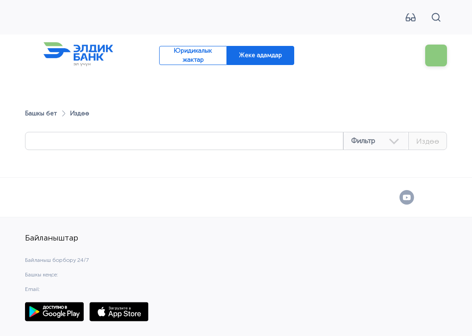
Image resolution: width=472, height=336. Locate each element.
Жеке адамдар (260, 55)
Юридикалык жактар (193, 55)
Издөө (427, 141)
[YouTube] (406, 197)
